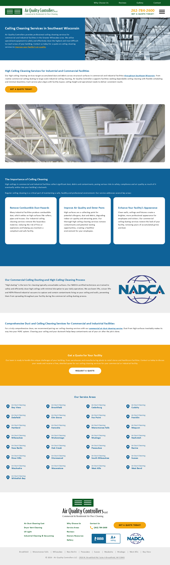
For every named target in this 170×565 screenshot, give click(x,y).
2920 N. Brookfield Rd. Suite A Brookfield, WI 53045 (102, 558)
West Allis (95, 467)
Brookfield (55, 406)
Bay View (15, 406)
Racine (135, 447)
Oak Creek (55, 447)
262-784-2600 (143, 12)
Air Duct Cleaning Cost (34, 524)
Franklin (135, 416)
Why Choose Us (101, 3)
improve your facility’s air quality (30, 47)
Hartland (15, 426)
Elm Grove (55, 416)
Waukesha (15, 467)
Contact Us (95, 524)
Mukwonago (55, 437)
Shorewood (55, 457)
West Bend (135, 467)
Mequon (135, 426)
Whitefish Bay (15, 477)
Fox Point (95, 416)
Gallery (140, 3)
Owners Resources (75, 536)
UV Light (28, 532)
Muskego (95, 437)
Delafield (15, 416)
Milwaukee (15, 437)
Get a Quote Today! (21, 89)
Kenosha (55, 426)
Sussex (135, 457)
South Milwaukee (97, 457)
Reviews (122, 3)
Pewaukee (95, 447)
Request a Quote (85, 371)
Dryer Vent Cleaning (33, 528)
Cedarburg (95, 406)
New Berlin (15, 447)
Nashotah (135, 437)
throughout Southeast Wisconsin (139, 76)
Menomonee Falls (97, 426)
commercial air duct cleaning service (106, 328)
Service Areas (73, 528)
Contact (157, 3)
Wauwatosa (55, 467)
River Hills (15, 457)
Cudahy (135, 406)
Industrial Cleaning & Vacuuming (39, 536)
